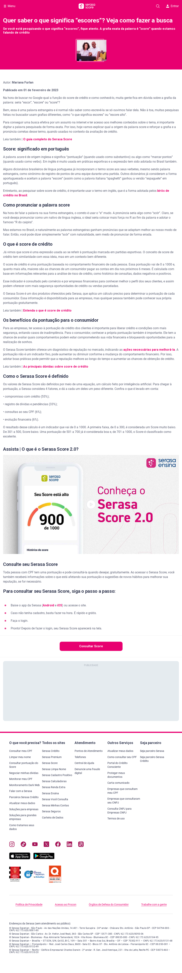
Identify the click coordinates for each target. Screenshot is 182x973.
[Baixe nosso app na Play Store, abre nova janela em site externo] (43, 858)
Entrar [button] (172, 6)
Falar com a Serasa (20, 791)
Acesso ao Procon (65, 904)
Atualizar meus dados (22, 803)
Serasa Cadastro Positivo (57, 775)
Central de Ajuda (84, 763)
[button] (91, 504)
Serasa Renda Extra (53, 787)
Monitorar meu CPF (20, 778)
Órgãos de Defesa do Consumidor (109, 904)
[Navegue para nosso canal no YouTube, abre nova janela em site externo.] (35, 845)
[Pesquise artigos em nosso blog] (157, 6)
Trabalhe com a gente (154, 904)
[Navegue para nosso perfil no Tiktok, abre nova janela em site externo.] (23, 845)
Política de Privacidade (29, 904)
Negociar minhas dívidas (23, 773)
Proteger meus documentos (116, 774)
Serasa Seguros (51, 811)
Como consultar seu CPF (122, 757)
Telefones (80, 757)
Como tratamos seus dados (21, 827)
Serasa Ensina (50, 793)
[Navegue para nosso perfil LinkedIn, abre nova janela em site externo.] (69, 845)
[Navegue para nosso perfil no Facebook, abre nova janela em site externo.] (58, 845)
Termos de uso (116, 818)
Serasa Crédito (50, 750)
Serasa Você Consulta (55, 799)
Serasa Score (50, 763)
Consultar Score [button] (91, 646)
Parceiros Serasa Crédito (24, 797)
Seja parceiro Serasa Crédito (152, 759)
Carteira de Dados (52, 817)
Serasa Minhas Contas (55, 805)
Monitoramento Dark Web (24, 785)
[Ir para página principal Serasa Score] (87, 6)
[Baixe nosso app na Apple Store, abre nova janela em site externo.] (19, 858)
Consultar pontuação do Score (23, 764)
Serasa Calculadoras (54, 781)
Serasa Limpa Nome (54, 769)
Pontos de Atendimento (89, 750)
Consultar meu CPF (20, 750)
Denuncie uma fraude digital (87, 771)
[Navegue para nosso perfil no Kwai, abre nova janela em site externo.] (81, 845)
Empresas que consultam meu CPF (122, 790)
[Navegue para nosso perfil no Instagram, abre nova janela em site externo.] (12, 845)
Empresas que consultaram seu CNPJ (123, 800)
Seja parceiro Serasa (152, 750)
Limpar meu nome (20, 757)
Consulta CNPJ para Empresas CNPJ (119, 810)
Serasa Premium (52, 757)
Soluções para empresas (23, 809)
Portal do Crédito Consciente (117, 764)
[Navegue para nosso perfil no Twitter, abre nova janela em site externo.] (46, 845)
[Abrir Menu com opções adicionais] (9, 6)
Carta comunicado (118, 782)
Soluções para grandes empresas (22, 817)
